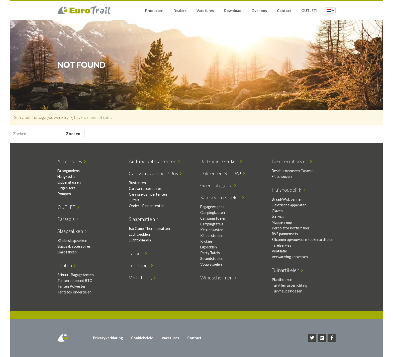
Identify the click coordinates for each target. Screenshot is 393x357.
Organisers (66, 188)
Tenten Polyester (71, 286)
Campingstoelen (213, 218)
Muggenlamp (282, 222)
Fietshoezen (282, 176)
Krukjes (206, 241)
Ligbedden (208, 247)
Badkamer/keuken (221, 161)
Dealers (179, 11)
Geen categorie (218, 185)
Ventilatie (279, 251)
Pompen (64, 194)
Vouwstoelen (211, 264)
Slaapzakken (72, 231)
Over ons (259, 11)
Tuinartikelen (287, 270)
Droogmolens (68, 171)
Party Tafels (210, 253)
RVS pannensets (285, 234)
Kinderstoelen (211, 235)
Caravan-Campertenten (148, 194)
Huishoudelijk (288, 190)
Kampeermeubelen (222, 197)
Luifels (134, 200)
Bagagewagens (212, 207)
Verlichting (142, 277)
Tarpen (138, 253)
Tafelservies (281, 245)
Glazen (277, 211)
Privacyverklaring (108, 338)
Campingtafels (211, 224)
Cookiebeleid (142, 338)
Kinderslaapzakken (72, 240)
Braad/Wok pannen (287, 199)
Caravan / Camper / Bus (155, 173)
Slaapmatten (144, 219)
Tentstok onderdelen (74, 292)
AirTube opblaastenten (154, 161)
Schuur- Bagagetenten (75, 275)
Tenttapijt (141, 265)
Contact (284, 11)
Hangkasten (66, 176)
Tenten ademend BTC (74, 280)
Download (232, 11)
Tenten (66, 265)
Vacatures (205, 11)
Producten (154, 11)
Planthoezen (282, 279)
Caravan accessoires (145, 188)
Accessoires (71, 161)
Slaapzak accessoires (74, 246)
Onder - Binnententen (146, 206)
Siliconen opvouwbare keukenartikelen (302, 239)
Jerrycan (278, 216)
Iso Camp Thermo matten (149, 228)
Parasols (67, 219)
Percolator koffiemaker (291, 228)
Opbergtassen (69, 182)
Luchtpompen (140, 240)
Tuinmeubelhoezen (287, 291)
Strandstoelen (211, 258)
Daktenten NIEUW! (222, 173)
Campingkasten (212, 212)
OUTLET (68, 207)
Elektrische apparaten (289, 205)
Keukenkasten (211, 230)
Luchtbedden (139, 234)
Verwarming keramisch (290, 257)
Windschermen (218, 277)
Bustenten (137, 183)
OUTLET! (309, 11)
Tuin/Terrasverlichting (289, 285)
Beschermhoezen (292, 161)
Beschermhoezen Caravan (293, 171)
